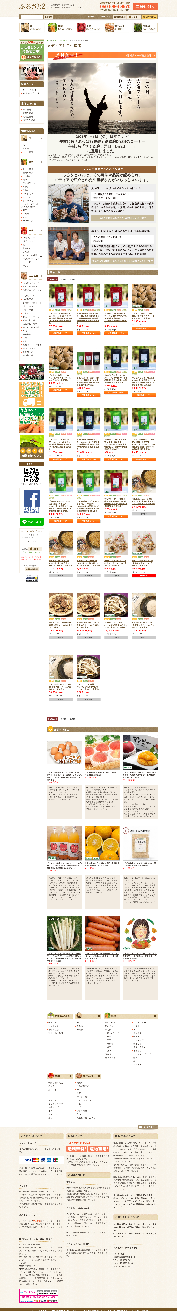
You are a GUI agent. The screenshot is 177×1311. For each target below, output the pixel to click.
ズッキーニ (138, 1064)
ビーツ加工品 (29, 320)
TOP (49, 40)
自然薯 (26, 214)
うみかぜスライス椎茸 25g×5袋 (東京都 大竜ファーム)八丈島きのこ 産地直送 (88, 686)
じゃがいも (28, 201)
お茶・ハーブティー (32, 317)
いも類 (108, 1029)
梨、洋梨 (52, 1090)
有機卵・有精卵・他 (32, 303)
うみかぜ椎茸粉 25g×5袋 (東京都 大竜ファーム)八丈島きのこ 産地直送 (143, 625)
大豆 (135, 1029)
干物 (25, 338)
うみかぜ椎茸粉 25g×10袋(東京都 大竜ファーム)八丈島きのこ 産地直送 (60, 686)
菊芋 (25, 210)
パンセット (28, 306)
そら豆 (26, 190)
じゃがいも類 (113, 1033)
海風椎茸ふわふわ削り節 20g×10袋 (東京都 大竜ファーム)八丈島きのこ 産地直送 (143, 501)
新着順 (72, 279)
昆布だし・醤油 (30, 324)
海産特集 (27, 334)
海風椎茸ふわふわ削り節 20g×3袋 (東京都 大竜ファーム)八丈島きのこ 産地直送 (88, 563)
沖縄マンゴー (29, 238)
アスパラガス (29, 183)
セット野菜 (28, 169)
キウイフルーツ (55, 1104)
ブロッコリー (139, 1022)
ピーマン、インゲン (142, 1054)
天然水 (26, 313)
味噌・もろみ (29, 348)
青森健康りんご (55, 1083)
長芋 (109, 1036)
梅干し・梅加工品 (31, 327)
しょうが (27, 197)
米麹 (25, 341)
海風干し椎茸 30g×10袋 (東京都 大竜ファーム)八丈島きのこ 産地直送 (88, 625)
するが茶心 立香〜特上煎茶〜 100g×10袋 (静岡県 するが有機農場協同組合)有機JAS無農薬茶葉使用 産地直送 (88, 444)
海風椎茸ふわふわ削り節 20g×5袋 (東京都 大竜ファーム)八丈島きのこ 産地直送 (60, 563)
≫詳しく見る (31, 1284)
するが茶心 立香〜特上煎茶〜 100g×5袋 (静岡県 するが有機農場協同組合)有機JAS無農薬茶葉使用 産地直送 (60, 444)
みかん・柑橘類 (30, 255)
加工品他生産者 (55, 1033)
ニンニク (137, 1033)
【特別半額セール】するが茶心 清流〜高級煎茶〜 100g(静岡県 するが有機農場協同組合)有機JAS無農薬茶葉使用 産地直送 (115, 444)
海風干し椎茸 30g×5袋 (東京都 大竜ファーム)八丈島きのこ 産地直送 (60, 625)
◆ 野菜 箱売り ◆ (31, 93)
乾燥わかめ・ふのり (86, 1118)
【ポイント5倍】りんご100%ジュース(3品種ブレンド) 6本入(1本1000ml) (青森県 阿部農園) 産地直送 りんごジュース (64, 865)
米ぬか (80, 1029)
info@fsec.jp (125, 1266)
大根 (25, 180)
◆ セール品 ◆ (30, 90)
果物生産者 (28, 117)
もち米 (26, 148)
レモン (51, 1097)
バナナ (26, 266)
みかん (51, 1086)
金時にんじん (139, 1047)
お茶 (79, 1093)
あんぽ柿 (52, 1100)
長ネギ (136, 1036)
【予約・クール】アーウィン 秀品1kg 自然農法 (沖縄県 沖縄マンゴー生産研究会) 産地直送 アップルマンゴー (139, 775)
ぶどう (51, 1118)
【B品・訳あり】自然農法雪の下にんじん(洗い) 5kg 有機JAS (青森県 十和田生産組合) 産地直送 (102, 956)
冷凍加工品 (28, 220)
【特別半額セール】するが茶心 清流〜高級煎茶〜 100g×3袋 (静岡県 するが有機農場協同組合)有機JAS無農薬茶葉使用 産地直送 (143, 444)
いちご (26, 252)
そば (25, 331)
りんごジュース (30, 286)
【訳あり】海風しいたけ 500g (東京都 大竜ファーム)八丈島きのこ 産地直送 (143, 316)
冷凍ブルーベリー (31, 259)
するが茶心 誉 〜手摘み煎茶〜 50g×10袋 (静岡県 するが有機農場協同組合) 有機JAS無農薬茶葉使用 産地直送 (60, 318)
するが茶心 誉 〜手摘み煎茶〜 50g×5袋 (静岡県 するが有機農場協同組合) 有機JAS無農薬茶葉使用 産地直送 (88, 318)
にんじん (27, 176)
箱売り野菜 (28, 172)
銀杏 (135, 1058)
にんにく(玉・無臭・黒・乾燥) (29, 205)
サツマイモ (138, 1040)
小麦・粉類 (28, 152)
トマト (136, 1026)
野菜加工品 (28, 352)
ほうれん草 (28, 194)
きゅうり (137, 1050)
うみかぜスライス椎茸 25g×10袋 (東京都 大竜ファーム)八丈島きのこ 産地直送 (115, 625)
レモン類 (27, 262)
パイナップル (29, 241)
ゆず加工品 (28, 299)
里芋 (109, 1047)
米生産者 (27, 110)
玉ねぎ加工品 (83, 1086)
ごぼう (108, 1050)
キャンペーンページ (61, 40)
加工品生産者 (29, 120)
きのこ (26, 217)
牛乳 (79, 1104)
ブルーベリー (54, 1114)
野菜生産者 (28, 113)
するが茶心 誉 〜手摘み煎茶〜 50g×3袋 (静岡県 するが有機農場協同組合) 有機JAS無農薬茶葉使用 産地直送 (115, 318)
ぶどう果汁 (28, 310)
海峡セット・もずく (32, 345)
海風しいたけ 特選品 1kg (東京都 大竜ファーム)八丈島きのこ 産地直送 (143, 563)
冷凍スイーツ (29, 296)
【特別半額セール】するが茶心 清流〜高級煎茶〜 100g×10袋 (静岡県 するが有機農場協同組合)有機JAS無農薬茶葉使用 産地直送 (88, 506)
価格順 (63, 279)
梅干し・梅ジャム (85, 1097)
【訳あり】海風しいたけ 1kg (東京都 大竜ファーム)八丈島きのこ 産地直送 (60, 377)
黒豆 (135, 1061)
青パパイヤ (110, 1058)
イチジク (52, 1111)
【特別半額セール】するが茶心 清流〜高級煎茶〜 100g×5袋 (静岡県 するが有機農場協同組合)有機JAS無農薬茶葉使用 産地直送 (60, 506)
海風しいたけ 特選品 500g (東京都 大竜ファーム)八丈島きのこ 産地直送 (115, 563)
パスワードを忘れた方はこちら (31, 552)
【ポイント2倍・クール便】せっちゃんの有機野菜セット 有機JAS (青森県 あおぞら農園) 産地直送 (140, 956)
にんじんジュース (31, 283)
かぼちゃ (137, 1043)
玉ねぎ (26, 186)
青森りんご (28, 248)
